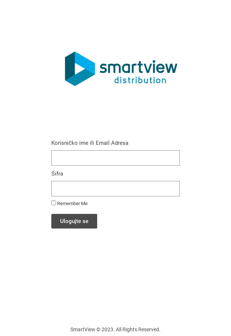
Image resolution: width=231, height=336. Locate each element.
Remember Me (69, 203)
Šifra (57, 173)
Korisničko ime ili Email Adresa (89, 143)
